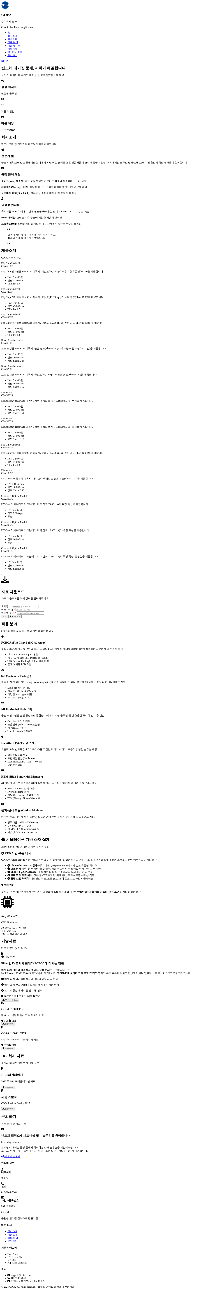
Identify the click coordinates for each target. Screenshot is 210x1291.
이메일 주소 (8, 613)
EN (7, 61)
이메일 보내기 (10, 1156)
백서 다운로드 (10, 1000)
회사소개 (12, 36)
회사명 (6, 606)
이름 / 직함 (8, 609)
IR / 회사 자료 (14, 52)
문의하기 (12, 55)
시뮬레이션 (13, 45)
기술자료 (12, 49)
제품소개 (12, 39)
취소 (4, 616)
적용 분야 (12, 42)
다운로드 (15, 616)
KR (3, 61)
